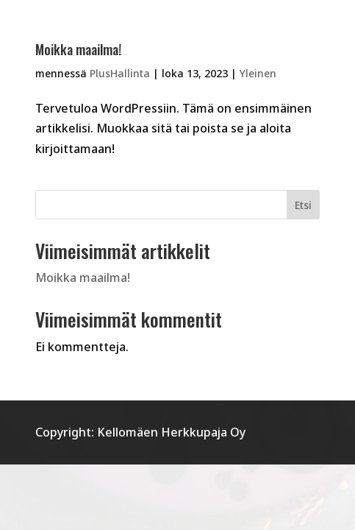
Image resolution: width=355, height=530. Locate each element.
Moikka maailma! (78, 49)
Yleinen (258, 73)
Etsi (303, 205)
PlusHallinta (120, 73)
